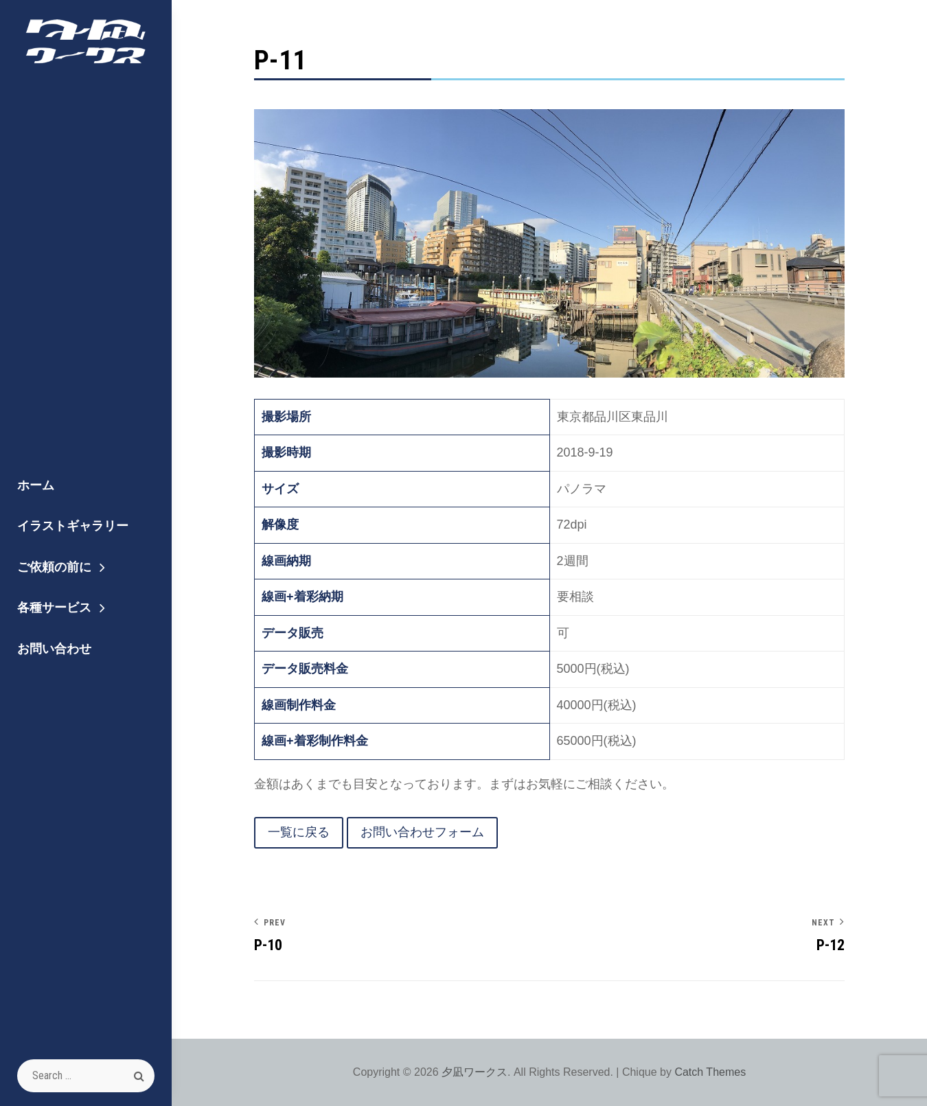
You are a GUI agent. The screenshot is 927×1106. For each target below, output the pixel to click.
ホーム (35, 485)
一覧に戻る (299, 832)
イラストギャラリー (72, 525)
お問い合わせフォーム (422, 832)
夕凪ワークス (474, 1072)
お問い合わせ (54, 648)
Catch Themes (710, 1072)
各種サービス (54, 607)
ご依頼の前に (54, 566)
